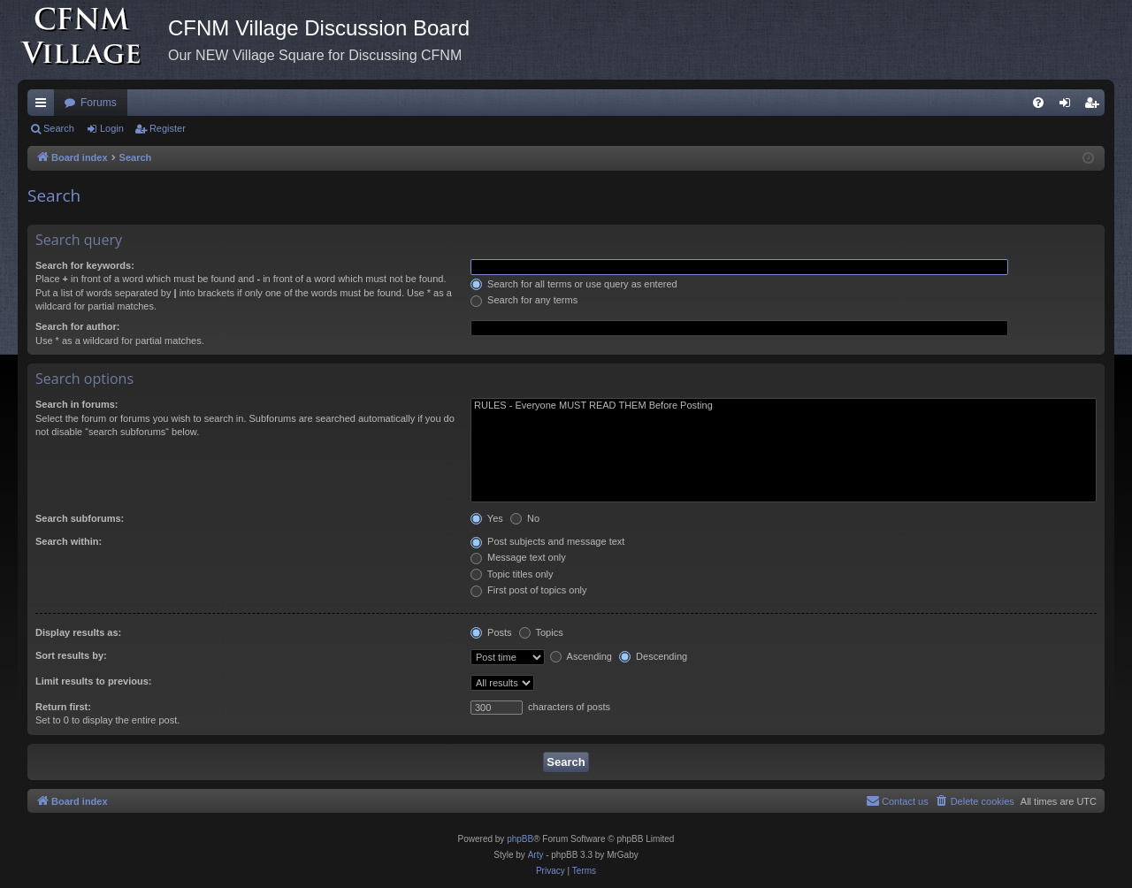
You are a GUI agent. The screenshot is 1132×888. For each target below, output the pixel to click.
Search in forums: (77, 404)
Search (58, 128)
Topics (541, 632)
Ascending (581, 656)
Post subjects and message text (547, 541)
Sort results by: (71, 655)
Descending (653, 656)
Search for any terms (523, 300)
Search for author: (77, 326)
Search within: (68, 541)
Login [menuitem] (1068, 106)
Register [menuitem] (1095, 106)
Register (167, 128)
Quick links (44, 106)
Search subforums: (79, 518)
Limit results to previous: (93, 681)
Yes (486, 518)
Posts (491, 632)
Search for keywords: (84, 265)
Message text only (518, 557)
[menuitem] (1038, 102)
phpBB (520, 839)
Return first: (63, 706)
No (524, 518)
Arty (536, 855)
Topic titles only (511, 574)
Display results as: (78, 632)
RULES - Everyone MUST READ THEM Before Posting (783, 406)
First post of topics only (528, 590)
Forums (98, 102)
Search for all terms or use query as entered (573, 284)
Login (112, 128)
